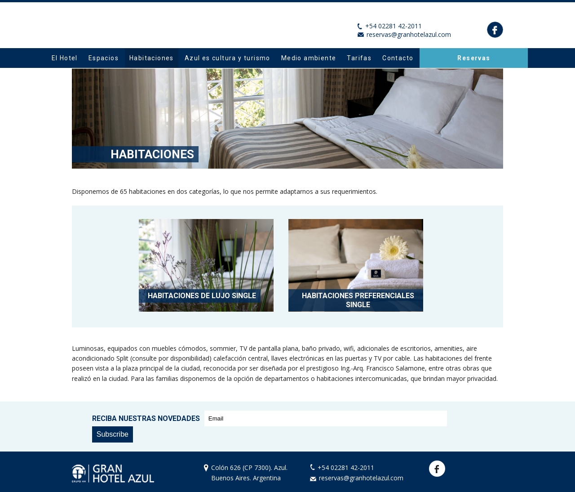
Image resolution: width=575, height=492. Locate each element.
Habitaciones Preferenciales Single (358, 300)
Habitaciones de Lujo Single (202, 295)
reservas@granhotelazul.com (409, 34)
